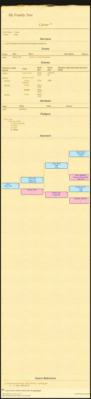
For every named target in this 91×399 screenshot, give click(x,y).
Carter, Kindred (25, 82)
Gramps (14, 394)
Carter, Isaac (27, 73)
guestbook (37, 390)
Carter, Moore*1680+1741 (56, 165)
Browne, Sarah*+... (32, 191)
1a (51, 23)
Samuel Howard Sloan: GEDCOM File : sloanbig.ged (27, 383)
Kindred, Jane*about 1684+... (56, 194)
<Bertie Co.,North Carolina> (39, 57)
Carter (26, 85)
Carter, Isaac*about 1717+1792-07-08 (32, 180)
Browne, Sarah (28, 78)
